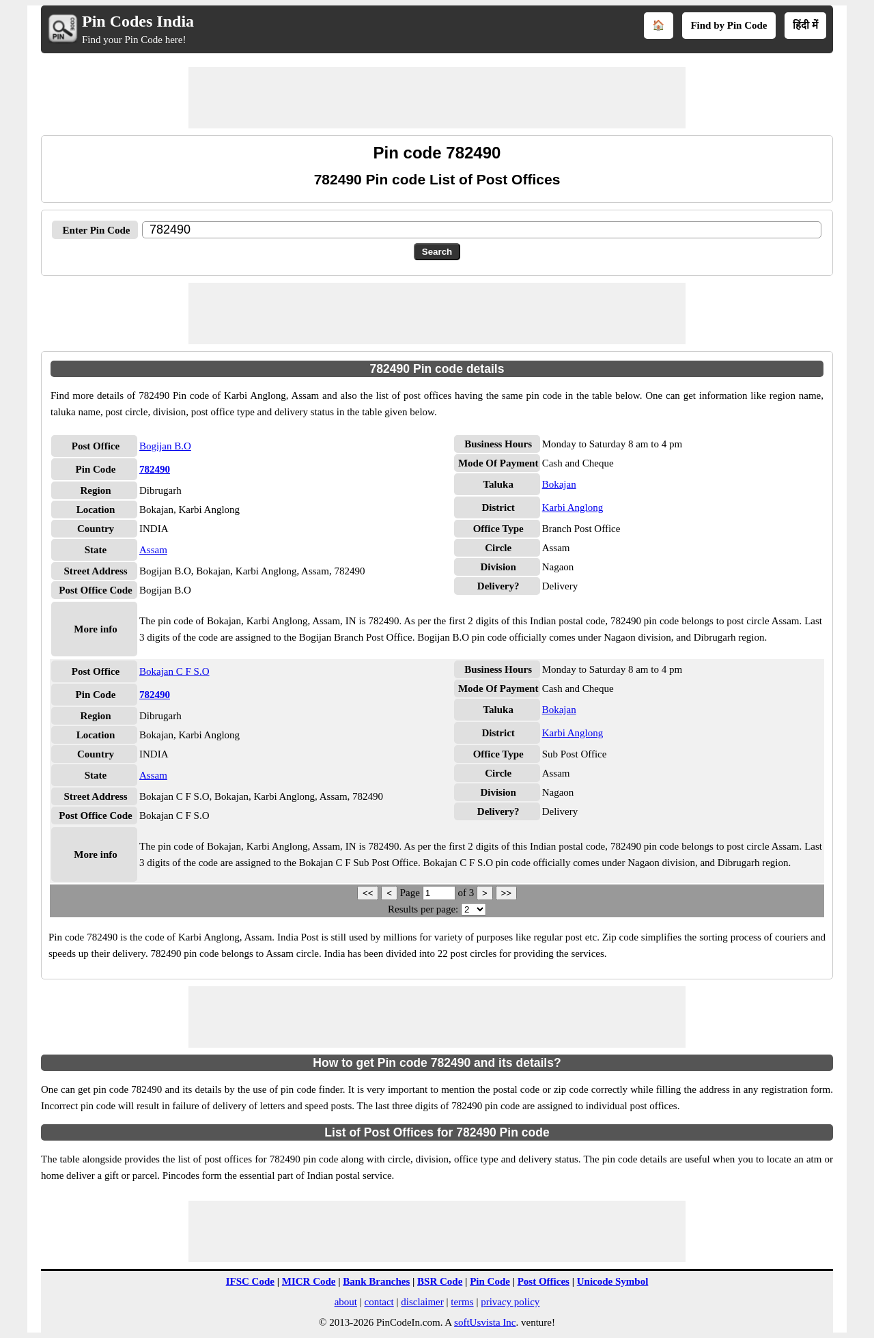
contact (378, 1301)
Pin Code (490, 1281)
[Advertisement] (437, 97)
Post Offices (543, 1281)
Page (411, 892)
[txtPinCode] (481, 229)
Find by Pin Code (728, 25)
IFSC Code (250, 1281)
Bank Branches (376, 1281)
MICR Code (309, 1281)
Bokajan (559, 484)
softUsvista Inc (485, 1322)
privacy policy (510, 1301)
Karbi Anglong (573, 507)
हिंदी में (805, 25)
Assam (153, 549)
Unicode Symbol (613, 1281)
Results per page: (423, 909)
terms (462, 1301)
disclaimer (422, 1301)
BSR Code (439, 1281)
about (346, 1301)
